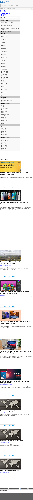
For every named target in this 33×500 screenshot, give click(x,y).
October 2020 (4, 37)
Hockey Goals (3, 14)
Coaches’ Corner (4, 11)
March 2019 (3, 66)
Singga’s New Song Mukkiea (7, 22)
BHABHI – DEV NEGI (5, 26)
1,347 (2, 490)
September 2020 (4, 39)
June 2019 (3, 62)
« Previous (10, 488)
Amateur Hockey (4, 108)
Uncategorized (4, 101)
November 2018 (4, 72)
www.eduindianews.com (4, 412)
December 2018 (4, 71)
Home (2, 105)
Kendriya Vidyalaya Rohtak (6, 23)
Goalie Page (3, 115)
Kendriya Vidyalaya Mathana (10, 411)
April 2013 (3, 95)
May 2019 (3, 63)
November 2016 (4, 87)
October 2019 (4, 56)
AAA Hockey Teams (5, 98)
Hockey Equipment (5, 13)
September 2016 (4, 90)
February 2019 (4, 68)
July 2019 (3, 60)
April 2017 (3, 80)
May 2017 (3, 78)
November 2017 (4, 77)
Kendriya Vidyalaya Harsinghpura (12, 440)
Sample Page (4, 149)
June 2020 (3, 43)
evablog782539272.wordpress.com (6, 205)
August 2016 (3, 92)
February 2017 (4, 83)
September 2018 (4, 75)
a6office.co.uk (2, 354)
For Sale (2, 15)
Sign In (13, 8)
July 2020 (3, 42)
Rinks (2, 135)
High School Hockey (5, 109)
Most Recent (10, 5)
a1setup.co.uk (2, 295)
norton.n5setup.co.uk (4, 176)
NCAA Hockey (4, 112)
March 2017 (3, 81)
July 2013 (3, 93)
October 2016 (4, 89)
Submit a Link (3, 8)
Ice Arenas (2, 10)
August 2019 (3, 59)
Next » (5, 490)
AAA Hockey (3, 106)
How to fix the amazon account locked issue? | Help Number (10, 29)
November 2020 (4, 36)
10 (29, 488)
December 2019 (4, 53)
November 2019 (4, 54)
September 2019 (4, 57)
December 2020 (4, 34)
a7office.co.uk (2, 325)
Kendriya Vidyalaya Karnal (9, 470)
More (17, 5)
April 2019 (3, 65)
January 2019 (4, 69)
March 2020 (3, 48)
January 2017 (4, 84)
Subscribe (9, 8)
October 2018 (4, 74)
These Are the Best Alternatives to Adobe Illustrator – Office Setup (14, 292)
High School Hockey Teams (6, 100)
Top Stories (4, 5)
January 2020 (4, 51)
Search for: (2, 17)
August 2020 (3, 40)
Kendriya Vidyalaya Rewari (6, 25)
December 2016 (4, 86)
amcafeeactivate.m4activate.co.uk (6, 384)
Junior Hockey (4, 111)
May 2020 (3, 45)
